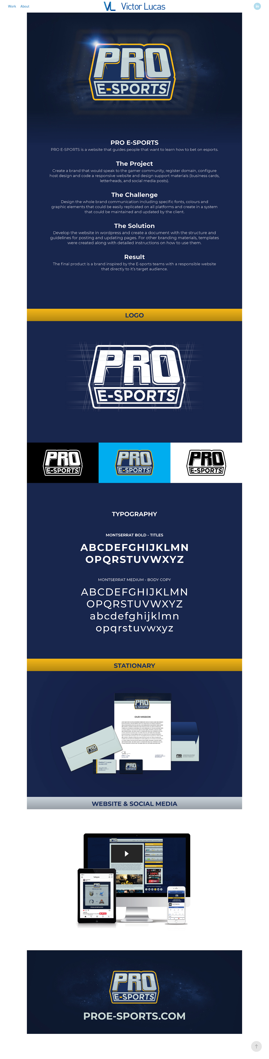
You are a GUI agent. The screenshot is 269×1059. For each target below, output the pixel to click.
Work (12, 6)
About (24, 6)
